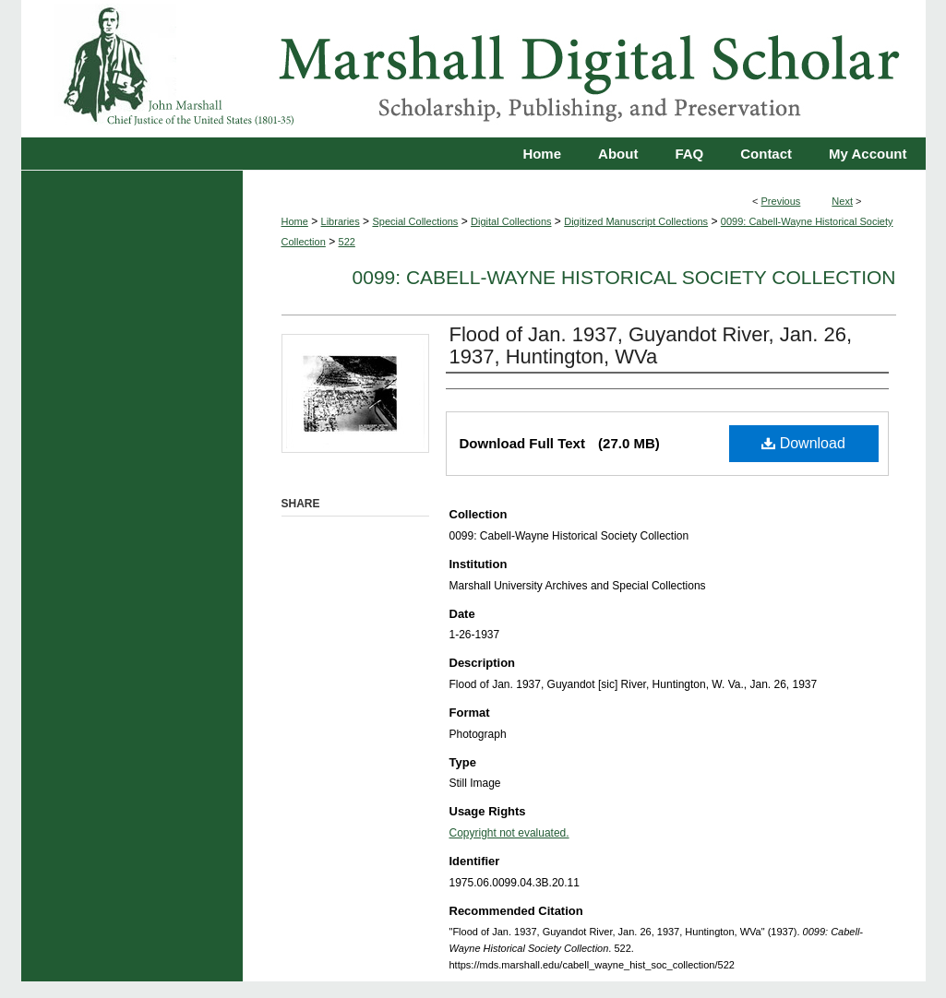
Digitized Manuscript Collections (636, 221)
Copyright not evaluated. (509, 832)
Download (803, 443)
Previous (781, 201)
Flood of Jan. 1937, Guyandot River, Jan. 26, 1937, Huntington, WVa (651, 345)
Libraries (340, 221)
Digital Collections (511, 221)
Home (294, 221)
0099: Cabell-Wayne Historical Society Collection (624, 277)
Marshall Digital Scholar (473, 68)
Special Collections (415, 221)
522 (347, 241)
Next (842, 201)
